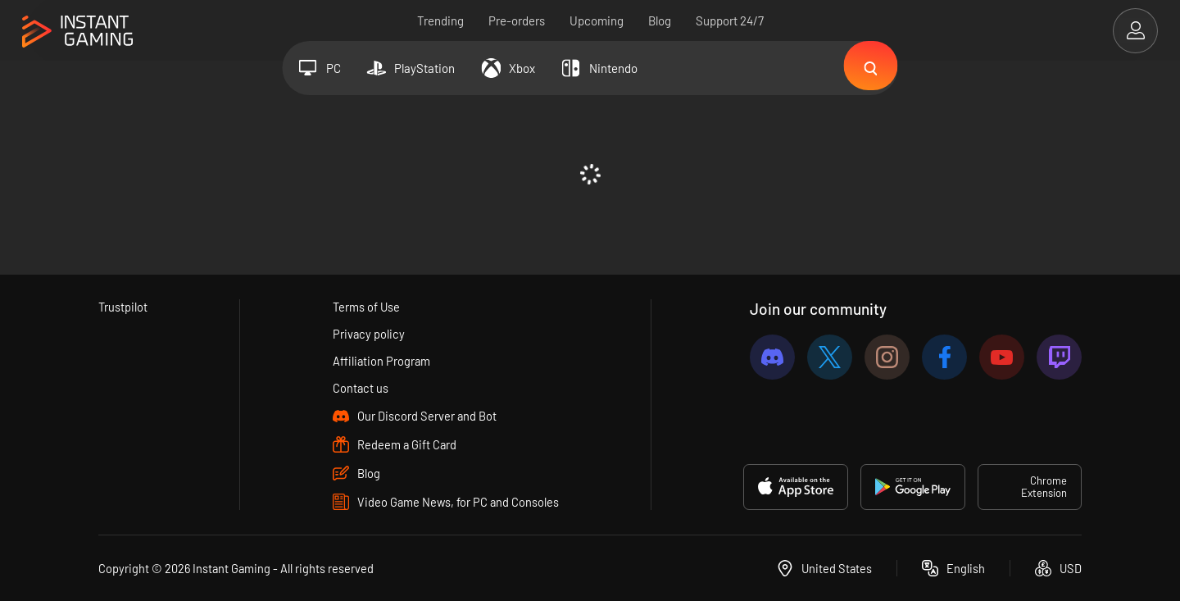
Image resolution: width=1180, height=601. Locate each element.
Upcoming (597, 20)
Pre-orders (516, 20)
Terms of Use (366, 306)
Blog (659, 20)
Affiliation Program (381, 360)
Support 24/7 (730, 20)
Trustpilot (123, 306)
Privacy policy (368, 333)
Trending (440, 20)
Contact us (360, 387)
